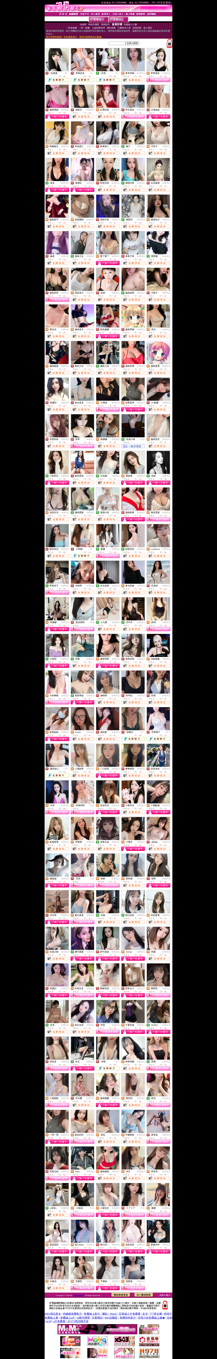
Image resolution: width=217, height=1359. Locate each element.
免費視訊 (141, 73)
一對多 (142, 439)
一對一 (66, 73)
